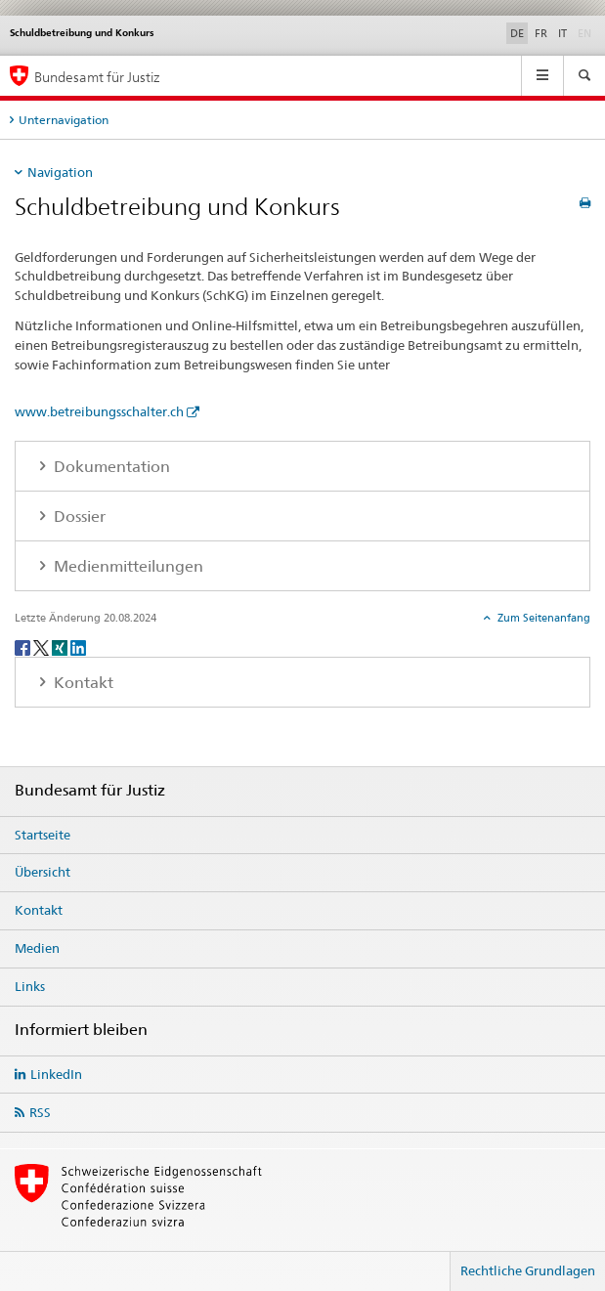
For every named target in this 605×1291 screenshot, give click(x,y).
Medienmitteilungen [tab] (126, 566)
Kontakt (39, 910)
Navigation (60, 172)
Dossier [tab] (78, 516)
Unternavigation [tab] (63, 119)
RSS (40, 1112)
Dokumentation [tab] (110, 466)
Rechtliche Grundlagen (527, 1270)
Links (30, 986)
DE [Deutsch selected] (517, 33)
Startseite (42, 834)
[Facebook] (24, 646)
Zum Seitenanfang (542, 617)
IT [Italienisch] (562, 33)
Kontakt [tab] (81, 682)
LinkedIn (56, 1074)
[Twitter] (42, 646)
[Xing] (61, 646)
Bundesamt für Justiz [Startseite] (97, 76)
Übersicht (42, 872)
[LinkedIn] (78, 646)
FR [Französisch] (541, 33)
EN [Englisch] (586, 32)
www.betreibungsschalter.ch (99, 411)
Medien (37, 948)
